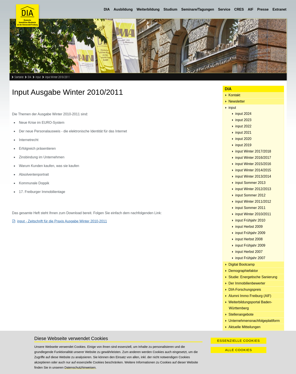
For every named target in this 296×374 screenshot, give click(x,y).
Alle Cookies (238, 350)
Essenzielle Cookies (238, 340)
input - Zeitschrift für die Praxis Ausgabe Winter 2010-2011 (62, 221)
